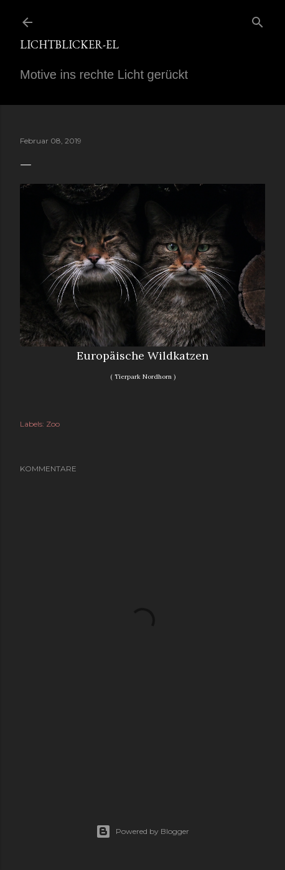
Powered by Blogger (142, 831)
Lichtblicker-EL (69, 44)
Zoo (53, 423)
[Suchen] (257, 19)
